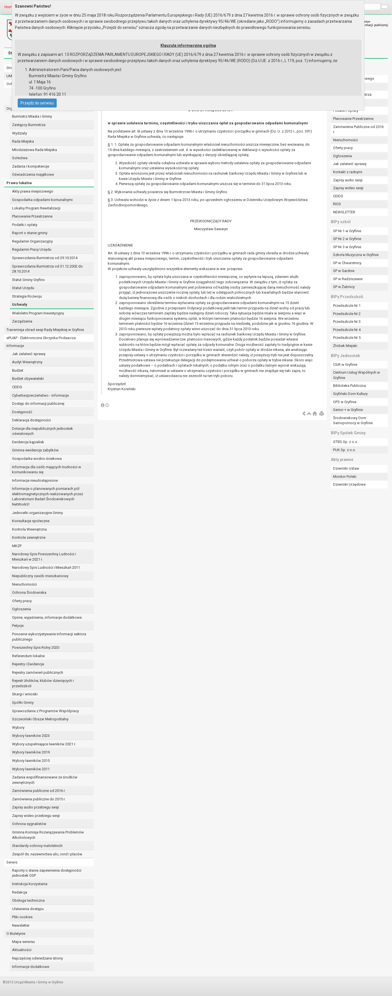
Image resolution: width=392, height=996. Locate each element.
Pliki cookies (22, 917)
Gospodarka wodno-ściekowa (37, 458)
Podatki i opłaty (24, 225)
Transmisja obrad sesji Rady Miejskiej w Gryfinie (45, 330)
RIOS (337, 204)
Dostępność (22, 412)
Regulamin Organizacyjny (32, 241)
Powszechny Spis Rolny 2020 (35, 647)
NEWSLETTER (344, 212)
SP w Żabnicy (344, 287)
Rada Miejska (23, 141)
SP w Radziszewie (348, 279)
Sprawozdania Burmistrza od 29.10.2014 (44, 258)
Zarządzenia (22, 321)
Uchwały (19, 304)
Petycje (18, 625)
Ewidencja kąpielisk (28, 442)
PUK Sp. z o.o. (344, 450)
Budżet (17, 370)
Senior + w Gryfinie (348, 410)
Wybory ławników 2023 (31, 736)
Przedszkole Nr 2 (347, 314)
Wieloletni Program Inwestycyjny (38, 313)
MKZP (17, 546)
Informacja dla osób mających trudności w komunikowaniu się (46, 469)
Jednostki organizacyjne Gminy (37, 513)
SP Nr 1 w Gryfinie (347, 231)
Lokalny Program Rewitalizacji (36, 208)
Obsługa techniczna (28, 900)
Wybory (18, 727)
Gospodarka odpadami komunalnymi (42, 200)
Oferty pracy (22, 601)
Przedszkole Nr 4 (347, 330)
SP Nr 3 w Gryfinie (347, 247)
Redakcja (19, 892)
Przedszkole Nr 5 (347, 337)
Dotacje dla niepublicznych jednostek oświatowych (42, 431)
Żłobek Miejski (345, 346)
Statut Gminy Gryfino (28, 280)
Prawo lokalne (19, 183)
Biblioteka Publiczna (349, 385)
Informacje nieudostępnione (35, 480)
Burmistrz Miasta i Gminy (32, 116)
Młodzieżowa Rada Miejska (34, 150)
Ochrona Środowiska (29, 592)
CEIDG (17, 387)
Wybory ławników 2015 (31, 761)
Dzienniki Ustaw (346, 468)
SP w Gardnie (343, 271)
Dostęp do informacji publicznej (38, 403)
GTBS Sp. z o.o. (345, 442)
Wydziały (19, 133)
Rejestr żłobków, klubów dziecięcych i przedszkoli (43, 683)
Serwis (11, 862)
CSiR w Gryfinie (345, 364)
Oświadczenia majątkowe (33, 174)
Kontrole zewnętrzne (28, 537)
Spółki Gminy (23, 702)
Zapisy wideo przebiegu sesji (36, 816)
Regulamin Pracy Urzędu (31, 249)
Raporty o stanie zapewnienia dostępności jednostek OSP (46, 873)
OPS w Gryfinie (344, 402)
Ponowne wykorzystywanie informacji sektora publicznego (49, 636)
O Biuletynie (15, 933)
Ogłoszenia (21, 609)
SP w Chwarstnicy (347, 263)
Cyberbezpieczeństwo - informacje (40, 395)
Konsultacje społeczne (30, 521)
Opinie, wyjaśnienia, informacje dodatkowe (47, 617)
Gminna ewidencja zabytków (35, 450)
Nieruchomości (24, 584)
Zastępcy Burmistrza (28, 125)
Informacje (15, 346)
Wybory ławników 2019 (31, 752)
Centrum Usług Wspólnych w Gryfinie (356, 375)
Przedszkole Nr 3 (347, 321)
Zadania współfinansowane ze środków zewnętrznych (44, 780)
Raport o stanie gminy (29, 233)
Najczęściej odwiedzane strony (37, 958)
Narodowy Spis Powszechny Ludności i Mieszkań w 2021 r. (44, 556)
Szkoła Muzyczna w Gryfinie (356, 255)
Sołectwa (19, 158)
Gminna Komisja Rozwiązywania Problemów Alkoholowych (48, 835)
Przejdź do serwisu (37, 103)
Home (9, 7)
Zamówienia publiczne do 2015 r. (38, 799)
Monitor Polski (344, 476)
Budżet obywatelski (28, 378)
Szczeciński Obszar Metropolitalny (40, 719)
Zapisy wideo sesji (348, 188)
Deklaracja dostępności (31, 420)
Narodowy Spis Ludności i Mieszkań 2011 (46, 567)
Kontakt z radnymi (347, 172)
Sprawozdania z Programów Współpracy (45, 711)
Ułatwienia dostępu (28, 909)
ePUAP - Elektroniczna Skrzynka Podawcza (41, 338)
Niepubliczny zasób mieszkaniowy (40, 576)
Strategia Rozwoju (27, 296)
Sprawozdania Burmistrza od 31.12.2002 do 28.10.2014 (47, 269)
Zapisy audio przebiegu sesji (35, 807)
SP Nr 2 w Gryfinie (347, 239)
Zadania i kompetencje (30, 166)
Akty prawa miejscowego (32, 191)
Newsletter (20, 925)
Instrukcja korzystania (29, 884)
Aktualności (21, 950)
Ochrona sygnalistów (29, 824)
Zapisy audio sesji (348, 180)
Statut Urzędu (23, 288)
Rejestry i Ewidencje (28, 664)
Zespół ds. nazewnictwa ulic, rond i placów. (47, 854)
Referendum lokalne (28, 656)
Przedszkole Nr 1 (347, 305)
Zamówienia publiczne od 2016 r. (38, 791)
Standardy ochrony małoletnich (37, 846)
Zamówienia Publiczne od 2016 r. (358, 129)
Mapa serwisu (23, 942)
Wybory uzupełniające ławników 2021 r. (44, 744)
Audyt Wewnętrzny (27, 362)
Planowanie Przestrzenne (32, 216)
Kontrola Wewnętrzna (29, 529)
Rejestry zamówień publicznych (37, 672)
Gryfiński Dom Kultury (350, 394)
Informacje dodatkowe (30, 967)
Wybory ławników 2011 (31, 769)
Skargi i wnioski (25, 694)
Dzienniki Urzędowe (349, 484)
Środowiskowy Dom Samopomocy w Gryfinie (353, 420)
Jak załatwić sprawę (28, 354)
